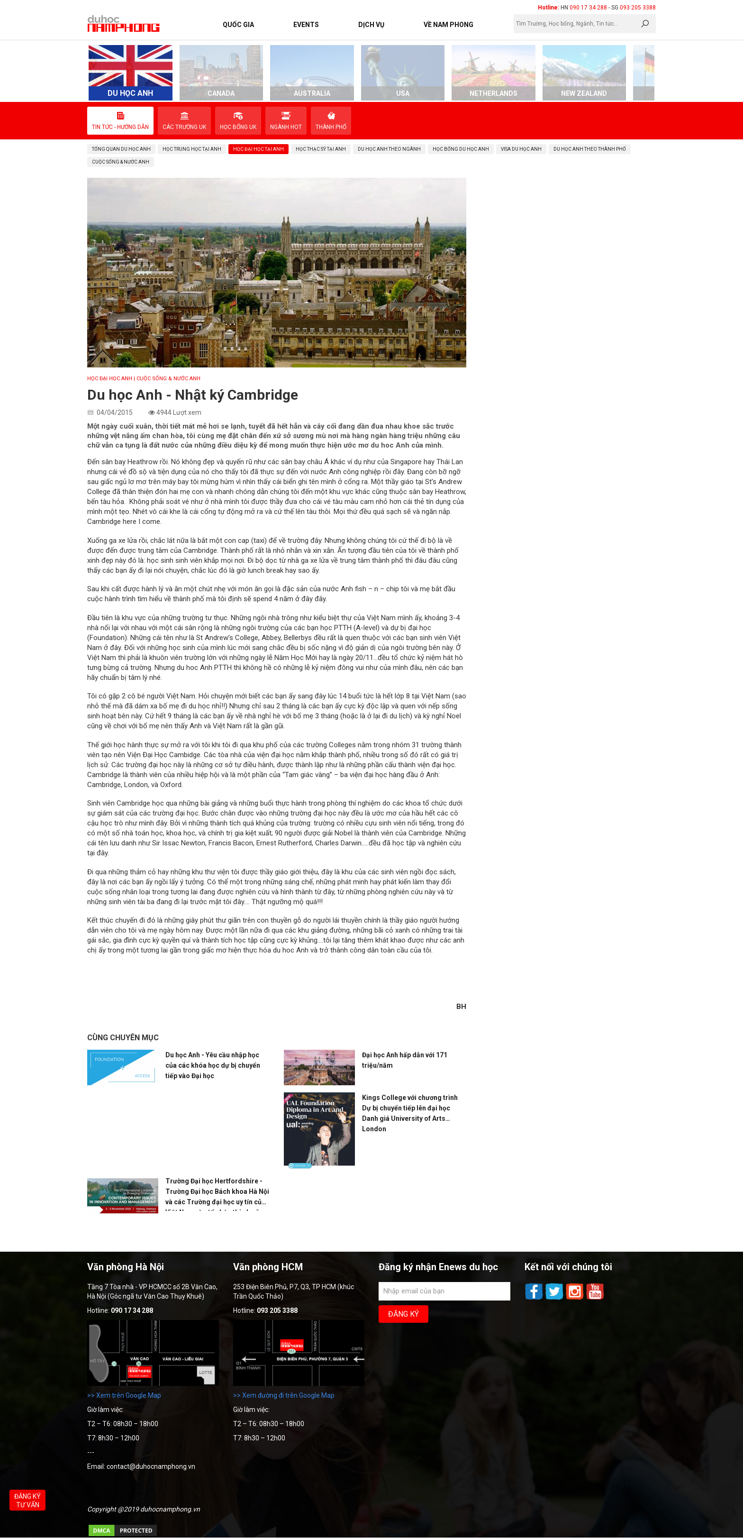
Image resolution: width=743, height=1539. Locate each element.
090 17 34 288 (588, 7)
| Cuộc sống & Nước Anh (167, 379)
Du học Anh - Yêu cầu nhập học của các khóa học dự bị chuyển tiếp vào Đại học (212, 1065)
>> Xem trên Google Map (124, 1395)
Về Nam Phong (448, 24)
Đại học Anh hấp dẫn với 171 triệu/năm (404, 1060)
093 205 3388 (638, 7)
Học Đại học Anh (109, 379)
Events (306, 24)
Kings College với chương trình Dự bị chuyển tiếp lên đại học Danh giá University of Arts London (410, 1113)
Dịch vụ (371, 24)
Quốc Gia (238, 24)
